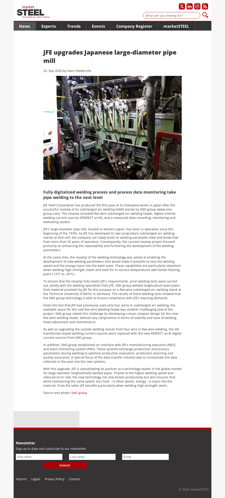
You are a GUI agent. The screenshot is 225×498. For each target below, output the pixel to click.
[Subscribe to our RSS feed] (205, 6)
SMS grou (78, 393)
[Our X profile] (182, 6)
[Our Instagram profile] (197, 6)
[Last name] (92, 457)
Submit (65, 465)
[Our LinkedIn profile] (190, 6)
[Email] (145, 457)
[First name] (39, 457)
